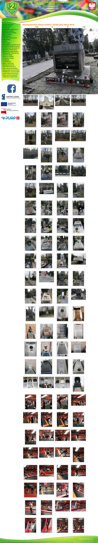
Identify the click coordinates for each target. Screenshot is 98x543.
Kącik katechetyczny (10, 73)
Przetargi (6, 28)
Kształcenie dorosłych (11, 48)
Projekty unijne (8, 58)
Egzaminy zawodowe (10, 51)
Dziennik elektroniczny (11, 46)
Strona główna (8, 24)
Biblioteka (6, 39)
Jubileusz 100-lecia (10, 77)
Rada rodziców (8, 63)
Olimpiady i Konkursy (11, 53)
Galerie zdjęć (7, 55)
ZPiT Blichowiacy (9, 66)
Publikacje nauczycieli (11, 71)
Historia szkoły (8, 31)
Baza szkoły (7, 34)
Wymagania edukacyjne (11, 44)
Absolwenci (7, 61)
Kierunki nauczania (10, 38)
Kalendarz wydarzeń (10, 29)
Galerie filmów (8, 56)
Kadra (5, 41)
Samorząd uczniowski (11, 70)
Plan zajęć (6, 43)
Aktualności (7, 26)
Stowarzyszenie (8, 65)
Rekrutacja (7, 36)
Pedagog (6, 60)
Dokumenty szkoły (9, 32)
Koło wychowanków (10, 68)
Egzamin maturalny (10, 49)
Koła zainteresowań (10, 75)
